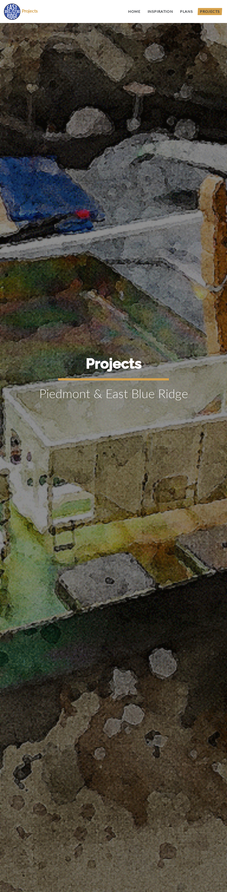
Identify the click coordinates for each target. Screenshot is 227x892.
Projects (210, 11)
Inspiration (160, 11)
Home (134, 11)
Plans (186, 11)
